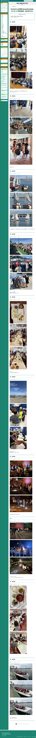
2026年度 (2, 43)
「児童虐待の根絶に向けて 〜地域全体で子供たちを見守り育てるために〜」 (4, 97)
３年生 (2, 19)
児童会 (2, 24)
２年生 (2, 18)
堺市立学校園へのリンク (4, 76)
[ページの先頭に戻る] (35, 737)
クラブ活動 (3, 25)
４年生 (2, 20)
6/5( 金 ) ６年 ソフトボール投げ (4, 4)
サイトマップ (33, 732)
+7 (11, 510)
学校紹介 (2, 28)
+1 (11, 447)
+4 (11, 288)
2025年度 (2, 44)
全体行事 (2, 16)
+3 (11, 225)
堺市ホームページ (3, 77)
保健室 (2, 27)
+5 (11, 572)
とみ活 (2, 35)
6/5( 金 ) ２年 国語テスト (3, 7)
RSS (2, 100)
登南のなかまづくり (3, 36)
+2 (11, 163)
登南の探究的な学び (4, 32)
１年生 (2, 17)
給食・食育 (3, 26)
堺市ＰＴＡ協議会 (3, 78)
